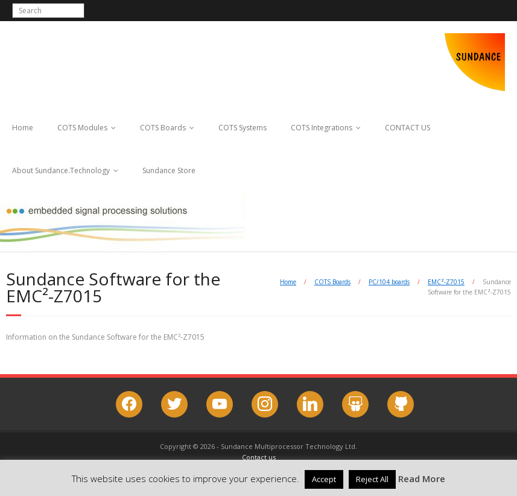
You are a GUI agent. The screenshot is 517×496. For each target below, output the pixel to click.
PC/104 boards (389, 282)
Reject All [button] (372, 479)
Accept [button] (324, 479)
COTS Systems (242, 127)
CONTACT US (407, 127)
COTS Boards (163, 127)
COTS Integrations (321, 127)
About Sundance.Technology (61, 170)
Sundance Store (168, 170)
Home (22, 127)
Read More (421, 478)
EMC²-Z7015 (446, 282)
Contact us (259, 457)
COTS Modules (82, 127)
